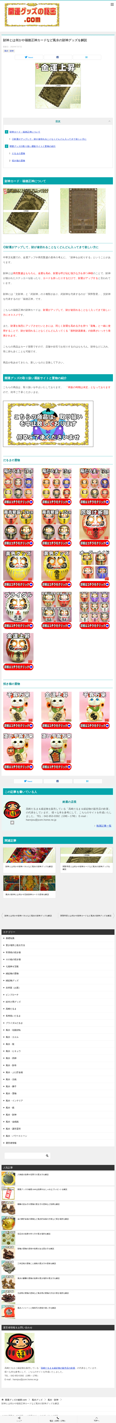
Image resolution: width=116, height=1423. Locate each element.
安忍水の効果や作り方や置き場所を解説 (34, 1234)
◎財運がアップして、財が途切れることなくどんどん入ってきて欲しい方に (49, 139)
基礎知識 (10, 938)
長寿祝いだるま (13, 1016)
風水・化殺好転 (13, 1030)
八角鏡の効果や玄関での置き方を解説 (33, 1174)
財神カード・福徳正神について (25, 132)
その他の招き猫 (13, 959)
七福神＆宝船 (12, 966)
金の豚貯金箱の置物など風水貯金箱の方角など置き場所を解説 (43, 1219)
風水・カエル (12, 1037)
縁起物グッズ (12, 980)
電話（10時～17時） (58, 1419)
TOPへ (96, 1419)
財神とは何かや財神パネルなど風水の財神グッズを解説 (29, 866)
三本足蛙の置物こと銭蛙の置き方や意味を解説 (37, 1263)
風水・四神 (11, 1058)
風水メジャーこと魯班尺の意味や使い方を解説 (37, 1308)
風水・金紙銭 (12, 1121)
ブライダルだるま (14, 1023)
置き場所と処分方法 (15, 945)
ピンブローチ (12, 994)
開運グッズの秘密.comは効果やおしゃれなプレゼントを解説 (42, 1189)
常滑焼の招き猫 (13, 952)
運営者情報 (11, 1143)
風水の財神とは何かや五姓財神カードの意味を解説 (27, 894)
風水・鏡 (10, 1107)
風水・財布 (11, 1065)
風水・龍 (10, 1044)
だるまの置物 (18, 153)
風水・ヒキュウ (13, 1051)
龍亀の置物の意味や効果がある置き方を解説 (36, 1249)
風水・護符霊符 (13, 1128)
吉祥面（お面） (13, 987)
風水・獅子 (11, 1086)
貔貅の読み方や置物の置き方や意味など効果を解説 (39, 1204)
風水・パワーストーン (16, 1136)
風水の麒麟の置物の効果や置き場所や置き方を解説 (39, 1278)
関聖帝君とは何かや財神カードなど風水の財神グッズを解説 (86, 867)
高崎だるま (11, 1009)
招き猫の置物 (18, 160)
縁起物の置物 (12, 973)
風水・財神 (9, 51)
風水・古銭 (11, 1079)
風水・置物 (11, 1093)
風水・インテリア (14, 1100)
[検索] (27, 1156)
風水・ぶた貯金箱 (14, 1072)
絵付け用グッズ (13, 1002)
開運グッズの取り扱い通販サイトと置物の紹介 (33, 146)
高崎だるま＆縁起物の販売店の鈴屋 (58, 1368)
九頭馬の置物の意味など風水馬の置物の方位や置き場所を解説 (43, 1293)
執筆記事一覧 (103, 825)
